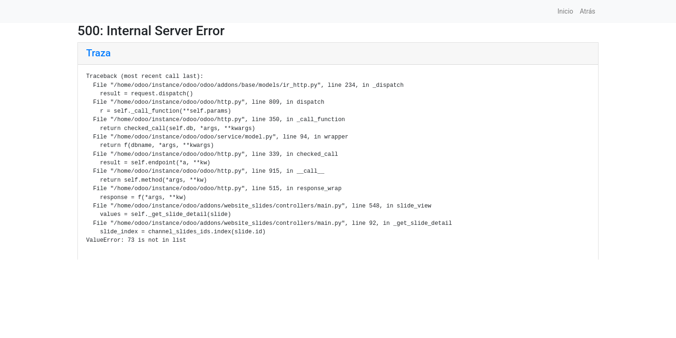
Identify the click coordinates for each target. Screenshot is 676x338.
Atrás (587, 11)
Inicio (565, 11)
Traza (98, 53)
